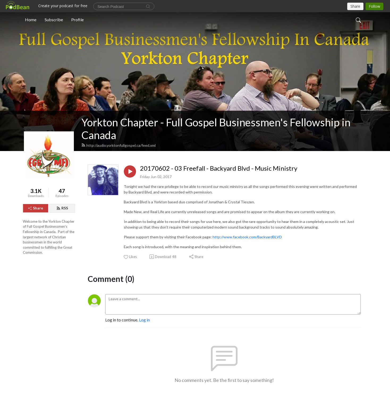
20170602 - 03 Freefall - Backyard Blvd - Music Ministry (218, 168)
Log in (144, 319)
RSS (62, 208)
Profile (77, 19)
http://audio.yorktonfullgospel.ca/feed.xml (118, 145)
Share (35, 208)
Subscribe (54, 19)
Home (30, 19)
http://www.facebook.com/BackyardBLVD (247, 237)
